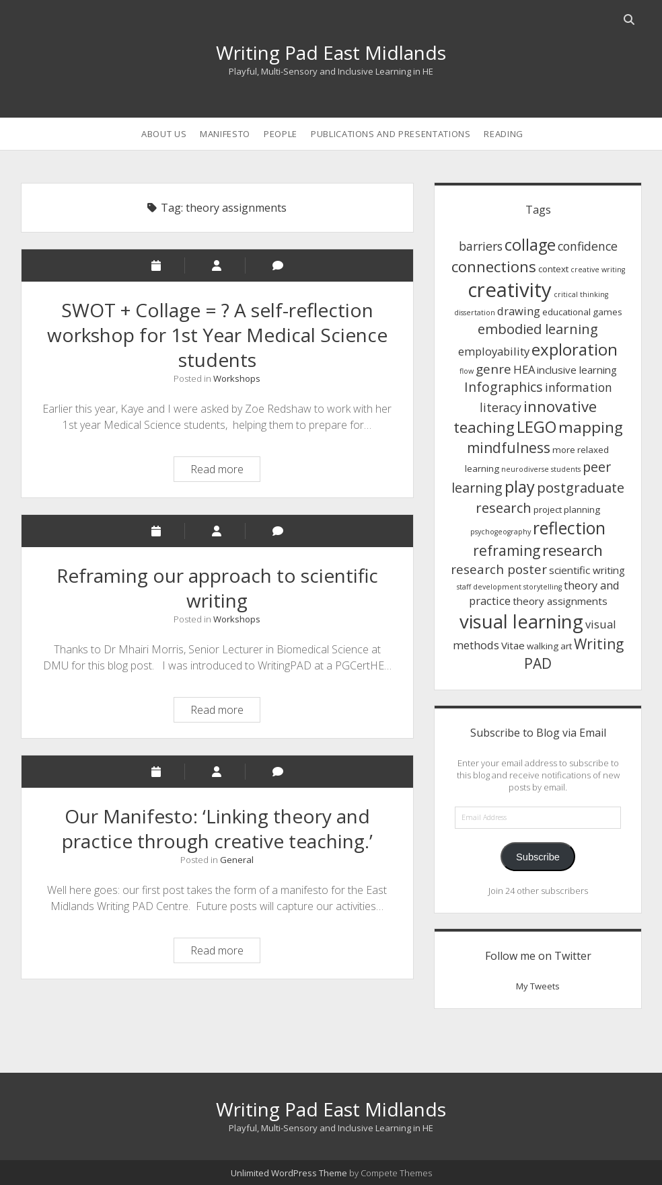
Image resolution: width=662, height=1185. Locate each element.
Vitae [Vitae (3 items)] (513, 645)
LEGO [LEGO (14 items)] (536, 427)
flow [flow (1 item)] (466, 371)
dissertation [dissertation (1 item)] (474, 312)
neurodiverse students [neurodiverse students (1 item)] (541, 469)
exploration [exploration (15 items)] (574, 349)
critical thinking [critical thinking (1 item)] (581, 294)
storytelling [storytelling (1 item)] (542, 586)
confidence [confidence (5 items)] (588, 246)
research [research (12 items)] (572, 550)
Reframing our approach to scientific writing (217, 588)
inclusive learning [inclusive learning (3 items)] (577, 369)
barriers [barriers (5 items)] (481, 246)
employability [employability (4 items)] (493, 351)
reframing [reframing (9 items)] (506, 550)
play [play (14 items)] (520, 486)
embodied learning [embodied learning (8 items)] (538, 328)
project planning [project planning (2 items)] (567, 509)
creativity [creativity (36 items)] (510, 289)
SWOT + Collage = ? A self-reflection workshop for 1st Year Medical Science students (217, 334)
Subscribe (538, 857)
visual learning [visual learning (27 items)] (521, 621)
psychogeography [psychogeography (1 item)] (500, 531)
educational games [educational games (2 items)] (582, 312)
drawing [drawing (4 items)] (518, 311)
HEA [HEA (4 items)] (524, 369)
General (237, 860)
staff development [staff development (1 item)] (489, 586)
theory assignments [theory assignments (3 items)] (560, 601)
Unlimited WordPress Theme (289, 1173)
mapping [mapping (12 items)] (590, 427)
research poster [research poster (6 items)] (499, 569)
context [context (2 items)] (553, 269)
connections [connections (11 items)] (493, 266)
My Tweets (538, 986)
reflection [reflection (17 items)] (569, 528)
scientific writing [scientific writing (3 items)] (587, 570)
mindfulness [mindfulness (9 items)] (508, 447)
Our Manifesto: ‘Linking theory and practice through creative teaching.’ (217, 828)
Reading (503, 134)
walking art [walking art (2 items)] (549, 646)
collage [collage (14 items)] (530, 244)
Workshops (236, 378)
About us (163, 134)
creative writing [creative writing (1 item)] (598, 269)
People (280, 134)
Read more (225, 470)
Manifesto (225, 134)
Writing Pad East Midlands (331, 52)
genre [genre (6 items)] (493, 368)
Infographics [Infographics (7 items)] (503, 387)
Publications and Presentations (391, 134)
